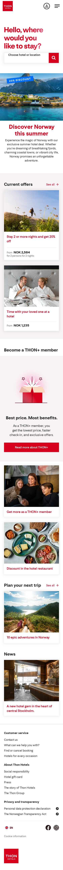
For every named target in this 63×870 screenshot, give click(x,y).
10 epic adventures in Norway (28, 637)
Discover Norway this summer (31, 130)
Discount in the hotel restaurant (30, 568)
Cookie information (15, 836)
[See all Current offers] (52, 184)
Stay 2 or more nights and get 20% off (31, 239)
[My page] (47, 6)
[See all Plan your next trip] (52, 585)
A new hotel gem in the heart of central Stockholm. (29, 708)
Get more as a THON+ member (29, 512)
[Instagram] (56, 827)
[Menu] (57, 6)
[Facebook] (48, 827)
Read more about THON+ (31, 447)
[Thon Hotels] (8, 6)
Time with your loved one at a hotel (28, 314)
